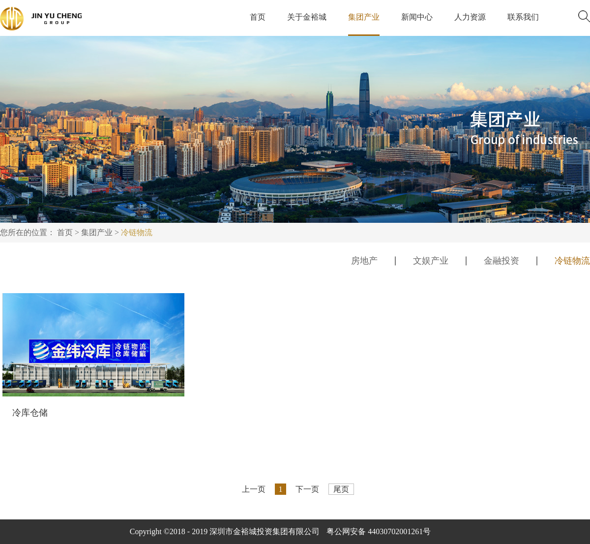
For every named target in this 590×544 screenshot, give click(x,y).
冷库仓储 (30, 413)
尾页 (341, 489)
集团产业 (97, 232)
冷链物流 (136, 232)
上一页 (254, 489)
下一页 (307, 489)
